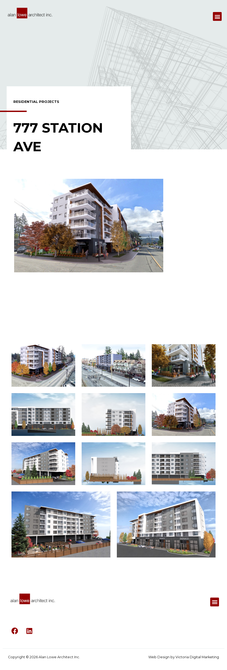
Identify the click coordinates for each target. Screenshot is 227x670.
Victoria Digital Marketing (197, 657)
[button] (217, 16)
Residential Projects (36, 102)
